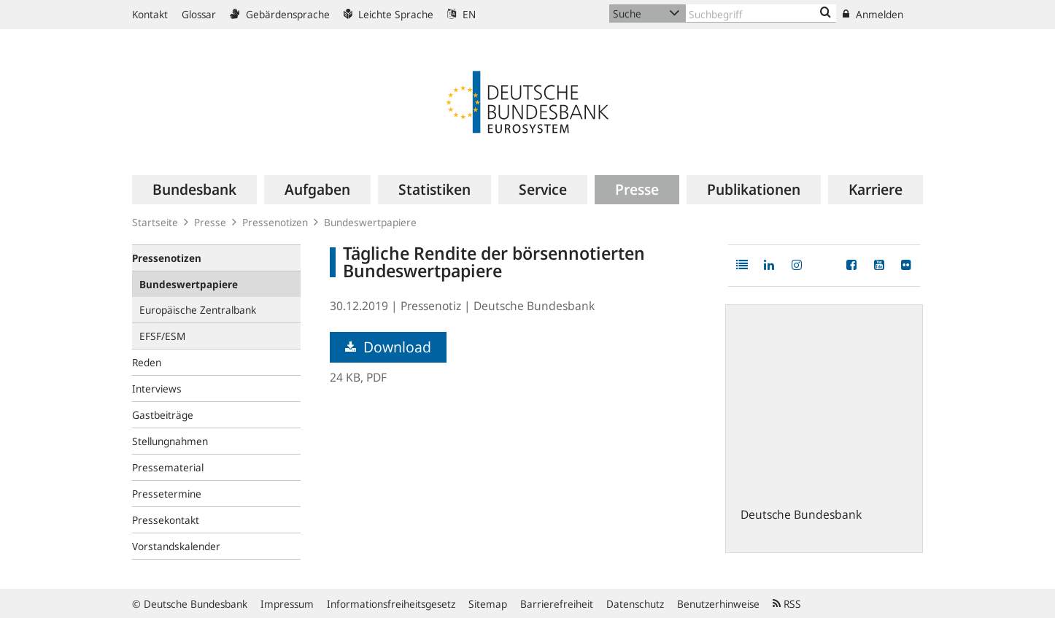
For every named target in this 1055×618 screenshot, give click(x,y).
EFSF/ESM (162, 336)
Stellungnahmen (170, 441)
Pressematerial (168, 467)
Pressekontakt (165, 520)
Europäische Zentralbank (197, 310)
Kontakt (150, 14)
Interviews (157, 388)
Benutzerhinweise (718, 604)
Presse (210, 222)
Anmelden (873, 14)
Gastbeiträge (162, 415)
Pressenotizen (275, 222)
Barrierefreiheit (556, 604)
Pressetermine (166, 494)
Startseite (155, 222)
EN (461, 14)
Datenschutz (635, 604)
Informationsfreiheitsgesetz (391, 604)
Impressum (287, 604)
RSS (787, 604)
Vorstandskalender (176, 546)
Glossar (199, 14)
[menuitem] (194, 189)
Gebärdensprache (280, 14)
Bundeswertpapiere (370, 222)
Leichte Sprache (388, 14)
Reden (146, 362)
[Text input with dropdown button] (761, 13)
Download (388, 347)
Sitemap (487, 604)
